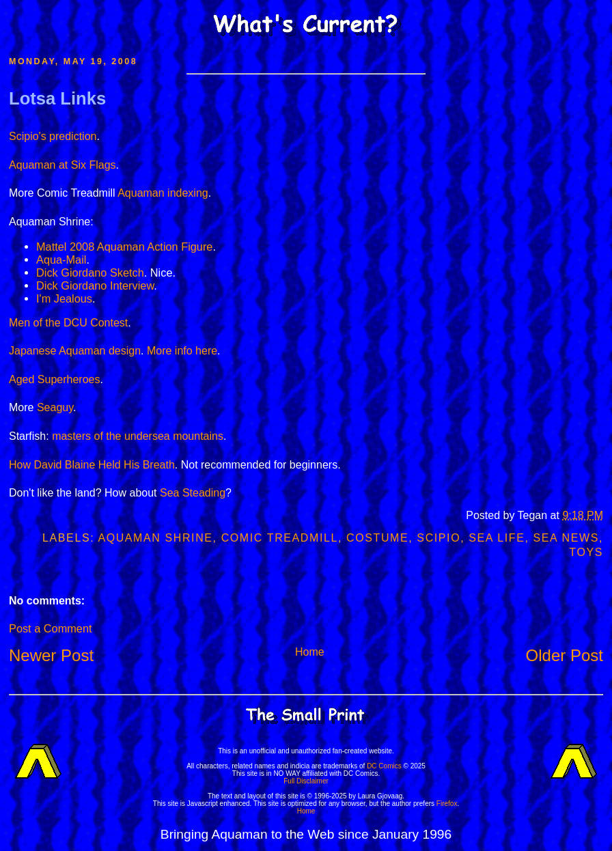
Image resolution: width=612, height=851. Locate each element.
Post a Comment (50, 628)
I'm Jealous (64, 298)
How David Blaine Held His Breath (92, 465)
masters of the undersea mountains (137, 436)
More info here (182, 351)
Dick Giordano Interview (95, 285)
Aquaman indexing (162, 193)
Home (309, 652)
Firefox (447, 803)
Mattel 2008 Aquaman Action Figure (124, 246)
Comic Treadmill (279, 538)
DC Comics (384, 766)
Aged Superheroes (54, 379)
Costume (377, 538)
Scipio (438, 538)
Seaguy (55, 407)
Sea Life (497, 538)
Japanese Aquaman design (75, 351)
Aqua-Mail (61, 259)
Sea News (566, 538)
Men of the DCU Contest (68, 323)
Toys (586, 552)
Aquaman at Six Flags (62, 165)
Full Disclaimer (306, 781)
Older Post (564, 655)
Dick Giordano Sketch (90, 272)
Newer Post (51, 655)
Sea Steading (192, 493)
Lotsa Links (57, 98)
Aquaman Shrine (155, 538)
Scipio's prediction (52, 136)
